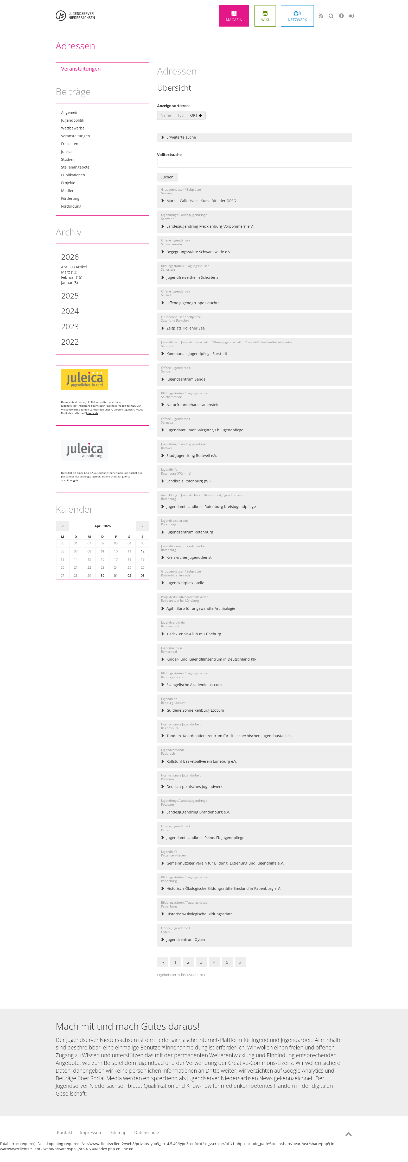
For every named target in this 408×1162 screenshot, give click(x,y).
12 (142, 551)
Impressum (91, 1132)
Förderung (70, 198)
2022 (70, 341)
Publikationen (73, 174)
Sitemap (118, 1132)
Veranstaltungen (81, 68)
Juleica (67, 151)
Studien (68, 159)
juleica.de (92, 413)
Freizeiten (69, 143)
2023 (70, 326)
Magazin (234, 19)
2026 (70, 256)
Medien (67, 190)
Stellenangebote (75, 167)
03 (142, 575)
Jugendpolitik (72, 120)
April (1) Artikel (74, 266)
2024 (70, 311)
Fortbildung (71, 206)
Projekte (68, 182)
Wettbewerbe (73, 128)
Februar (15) (71, 277)
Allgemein (70, 112)
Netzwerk (297, 19)
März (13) (69, 272)
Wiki (265, 19)
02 (129, 575)
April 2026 (102, 526)
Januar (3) (69, 282)
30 (102, 575)
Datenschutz (146, 1132)
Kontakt (64, 1132)
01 (116, 575)
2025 (70, 295)
